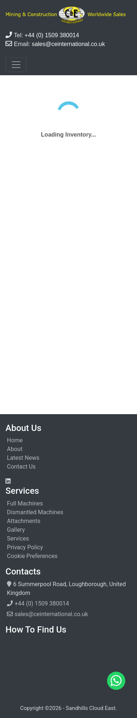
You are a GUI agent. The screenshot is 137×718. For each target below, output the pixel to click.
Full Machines (25, 503)
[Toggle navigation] (16, 64)
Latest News (23, 457)
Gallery (16, 529)
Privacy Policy (25, 547)
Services (18, 538)
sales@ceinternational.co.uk (51, 614)
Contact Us (21, 466)
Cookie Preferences (32, 556)
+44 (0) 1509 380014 (42, 603)
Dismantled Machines (35, 512)
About (15, 449)
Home (15, 440)
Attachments (24, 521)
